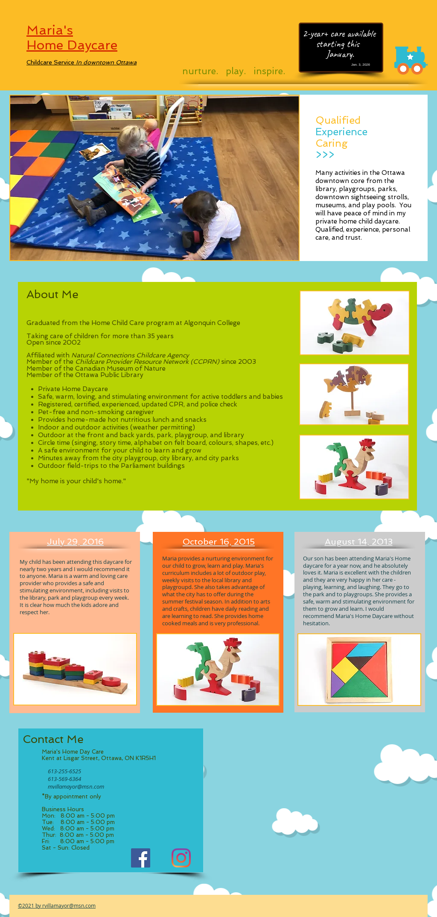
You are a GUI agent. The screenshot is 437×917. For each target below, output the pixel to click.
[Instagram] (181, 858)
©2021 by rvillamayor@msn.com (57, 905)
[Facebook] (140, 858)
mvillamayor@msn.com (76, 786)
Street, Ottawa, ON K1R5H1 (117, 758)
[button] (154, 178)
